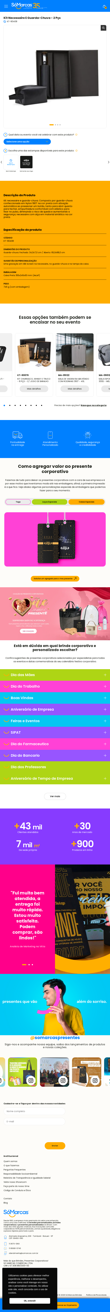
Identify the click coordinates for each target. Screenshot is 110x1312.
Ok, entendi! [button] (30, 1301)
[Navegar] (24, 964)
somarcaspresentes (55, 1038)
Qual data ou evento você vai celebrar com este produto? (40, 135)
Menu (6, 6)
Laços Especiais (49, 502)
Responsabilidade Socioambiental (20, 1173)
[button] (51, 124)
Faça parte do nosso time (16, 1186)
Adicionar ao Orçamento (66, 1305)
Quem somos (10, 1161)
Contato (8, 1198)
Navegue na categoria (93, 405)
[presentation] (25, 1133)
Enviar (55, 1145)
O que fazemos (11, 1165)
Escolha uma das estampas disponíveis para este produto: (41, 151)
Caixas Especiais (86, 502)
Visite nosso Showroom (15, 1182)
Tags (18, 502)
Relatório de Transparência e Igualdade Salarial (27, 1177)
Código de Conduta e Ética (17, 1190)
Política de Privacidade (96, 1295)
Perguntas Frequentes (15, 1169)
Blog (6, 1202)
